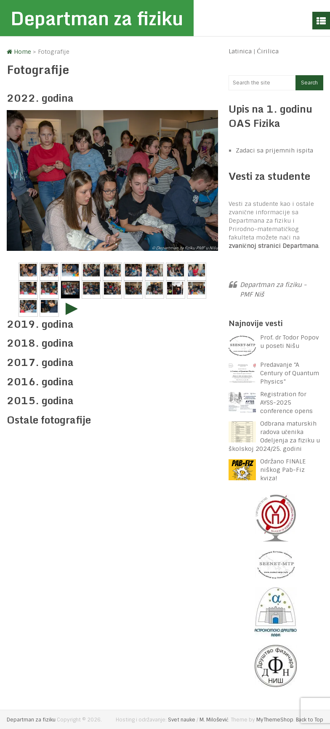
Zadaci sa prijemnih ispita (274, 150)
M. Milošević (214, 719)
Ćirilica (268, 51)
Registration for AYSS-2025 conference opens (286, 402)
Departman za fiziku (97, 18)
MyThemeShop (274, 719)
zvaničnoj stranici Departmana (273, 246)
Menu (321, 20)
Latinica (240, 51)
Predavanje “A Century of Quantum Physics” (289, 373)
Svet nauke (181, 719)
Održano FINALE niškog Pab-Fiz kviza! (283, 470)
